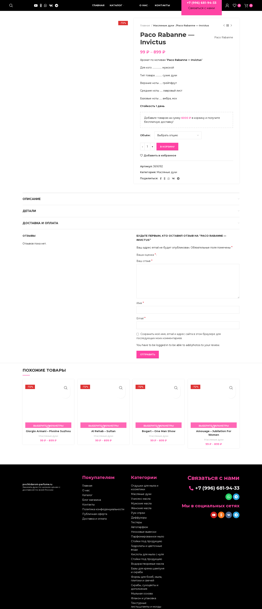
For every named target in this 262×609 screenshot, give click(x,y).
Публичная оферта (94, 514)
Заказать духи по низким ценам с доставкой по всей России (41, 487)
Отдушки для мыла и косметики (144, 487)
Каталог (87, 495)
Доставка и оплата (94, 518)
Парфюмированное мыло (147, 536)
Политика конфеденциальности (103, 509)
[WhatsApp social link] (45, 5)
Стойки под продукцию (146, 541)
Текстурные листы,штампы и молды (146, 604)
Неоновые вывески (143, 531)
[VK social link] (51, 5)
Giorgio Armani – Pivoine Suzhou (48, 431)
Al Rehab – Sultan (103, 431)
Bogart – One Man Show (158, 431)
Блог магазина (91, 499)
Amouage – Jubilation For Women (213, 433)
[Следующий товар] (231, 25)
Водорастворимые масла (147, 563)
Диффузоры (139, 517)
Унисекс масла (140, 498)
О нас (86, 490)
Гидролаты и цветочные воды (146, 547)
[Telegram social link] (56, 5)
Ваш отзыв (144, 261)
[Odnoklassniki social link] (41, 5)
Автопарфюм (139, 527)
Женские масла (141, 508)
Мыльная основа (142, 593)
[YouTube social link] (36, 5)
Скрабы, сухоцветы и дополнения (144, 587)
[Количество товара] (147, 146)
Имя (140, 303)
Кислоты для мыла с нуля (147, 554)
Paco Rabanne (222, 37)
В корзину (167, 146)
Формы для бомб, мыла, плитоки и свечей (146, 578)
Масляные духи (163, 25)
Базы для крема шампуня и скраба (147, 570)
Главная (145, 25)
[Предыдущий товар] (224, 25)
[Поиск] (11, 5)
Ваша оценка (146, 254)
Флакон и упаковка (143, 598)
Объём (145, 135)
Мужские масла (141, 503)
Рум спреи (138, 513)
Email (141, 318)
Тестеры (136, 522)
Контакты (88, 504)
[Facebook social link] (161, 178)
